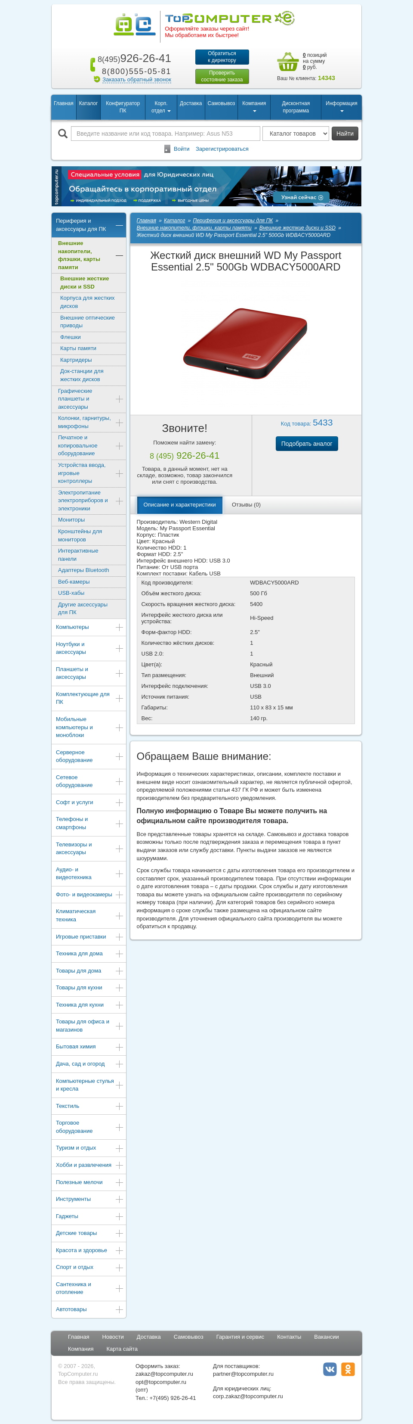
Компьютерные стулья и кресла (90, 1085)
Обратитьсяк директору (222, 56)
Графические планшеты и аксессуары (91, 399)
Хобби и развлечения (90, 1166)
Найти (345, 133)
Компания (81, 1349)
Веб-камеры (73, 581)
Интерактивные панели (78, 554)
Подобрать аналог (307, 443)
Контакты (289, 1337)
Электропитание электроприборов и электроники (91, 500)
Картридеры (76, 360)
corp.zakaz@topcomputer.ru (248, 1396)
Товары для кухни (90, 988)
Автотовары (90, 1310)
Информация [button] (341, 106)
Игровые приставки (90, 937)
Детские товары (90, 1234)
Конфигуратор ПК (123, 107)
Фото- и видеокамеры (90, 895)
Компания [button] (254, 106)
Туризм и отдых (90, 1148)
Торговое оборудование (90, 1126)
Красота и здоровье (90, 1251)
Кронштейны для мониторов (80, 535)
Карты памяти (78, 348)
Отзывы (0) (246, 504)
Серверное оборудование (90, 756)
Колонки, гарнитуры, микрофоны (91, 422)
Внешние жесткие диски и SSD (84, 282)
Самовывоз (221, 103)
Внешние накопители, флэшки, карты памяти (91, 255)
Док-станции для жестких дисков (82, 375)
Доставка (191, 103)
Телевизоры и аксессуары (90, 848)
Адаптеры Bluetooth (83, 570)
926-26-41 (133, 58)
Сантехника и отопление (90, 1288)
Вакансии (326, 1337)
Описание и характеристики (180, 504)
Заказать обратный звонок (136, 79)
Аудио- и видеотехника (90, 873)
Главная (64, 103)
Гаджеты (90, 1217)
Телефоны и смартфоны (90, 823)
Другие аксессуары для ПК (83, 608)
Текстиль (90, 1107)
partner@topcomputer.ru (243, 1374)
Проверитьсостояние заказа (222, 76)
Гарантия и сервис (240, 1337)
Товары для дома (90, 971)
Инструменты (90, 1200)
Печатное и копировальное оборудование (91, 445)
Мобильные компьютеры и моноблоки (90, 727)
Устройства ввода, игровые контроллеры (91, 473)
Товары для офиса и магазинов (90, 1025)
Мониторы (71, 519)
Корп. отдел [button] (161, 107)
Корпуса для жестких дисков (87, 302)
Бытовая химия (90, 1047)
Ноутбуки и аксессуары (90, 648)
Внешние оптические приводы (87, 321)
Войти (181, 149)
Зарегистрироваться (222, 149)
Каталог (88, 103)
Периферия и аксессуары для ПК (90, 225)
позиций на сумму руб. (315, 61)
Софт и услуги (90, 803)
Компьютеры (90, 628)
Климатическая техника (90, 915)
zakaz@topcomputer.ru (164, 1374)
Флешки (70, 337)
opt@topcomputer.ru (161, 1382)
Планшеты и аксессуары (90, 673)
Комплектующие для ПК (90, 698)
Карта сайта (122, 1349)
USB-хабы (71, 593)
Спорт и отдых (90, 1268)
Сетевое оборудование (90, 781)
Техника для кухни (90, 1005)
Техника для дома (90, 954)
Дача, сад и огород (90, 1064)
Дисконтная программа (296, 107)
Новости (112, 1337)
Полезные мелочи (90, 1183)
